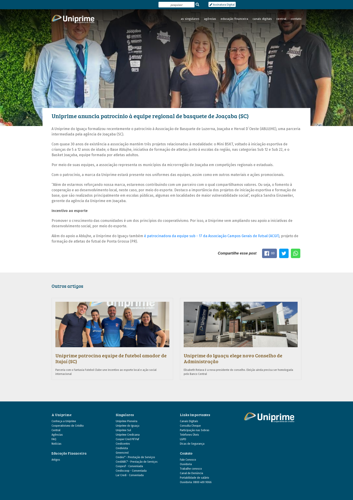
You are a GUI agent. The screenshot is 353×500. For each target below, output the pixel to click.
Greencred (122, 452)
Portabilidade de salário (194, 477)
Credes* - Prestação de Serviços (135, 457)
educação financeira (234, 19)
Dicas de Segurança (192, 443)
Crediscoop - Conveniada (131, 470)
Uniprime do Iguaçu (127, 425)
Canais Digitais (189, 421)
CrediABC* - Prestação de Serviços (137, 461)
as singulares (190, 19)
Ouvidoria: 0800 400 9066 (196, 482)
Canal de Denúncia (191, 473)
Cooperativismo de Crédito (68, 425)
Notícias (56, 443)
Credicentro (123, 443)
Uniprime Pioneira (126, 421)
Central (56, 430)
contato (296, 19)
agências (210, 19)
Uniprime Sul (123, 430)
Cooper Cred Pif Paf (127, 439)
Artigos (56, 459)
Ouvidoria (186, 464)
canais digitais (262, 19)
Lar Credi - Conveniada (130, 475)
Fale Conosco (188, 459)
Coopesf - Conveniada (129, 466)
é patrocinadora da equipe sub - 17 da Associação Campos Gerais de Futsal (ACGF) (211, 236)
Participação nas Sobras (194, 430)
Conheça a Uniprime (64, 421)
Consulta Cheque (190, 425)
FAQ (54, 439)
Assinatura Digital (222, 4)
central (281, 19)
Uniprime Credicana (128, 434)
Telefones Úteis (189, 434)
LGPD (183, 439)
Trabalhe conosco (191, 468)
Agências (57, 434)
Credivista (122, 448)
